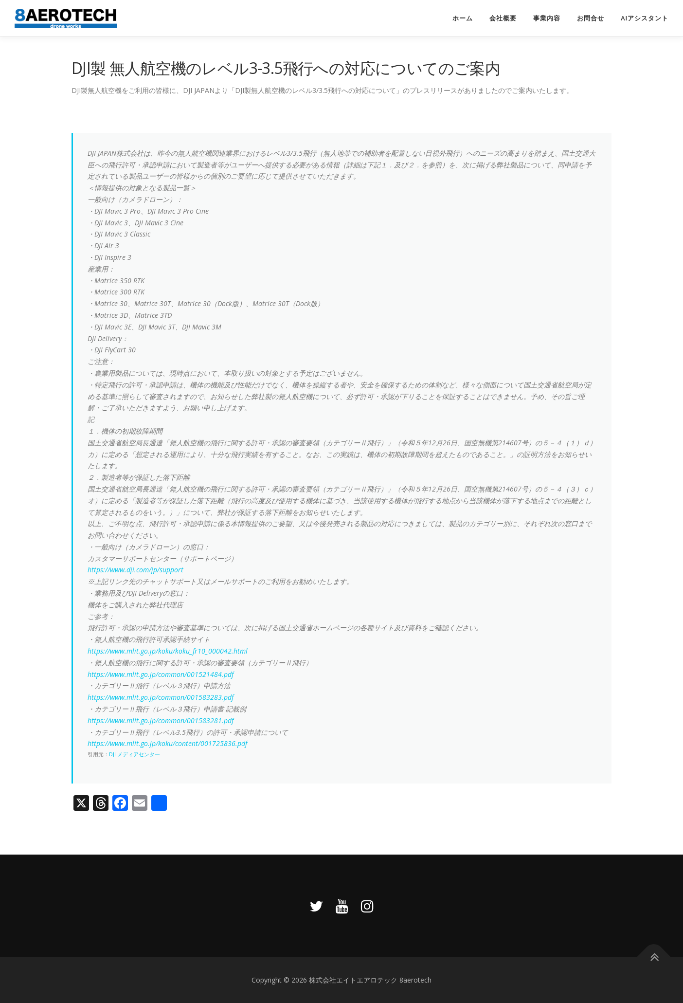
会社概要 (503, 18)
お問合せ (590, 18)
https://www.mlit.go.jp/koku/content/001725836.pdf (167, 743)
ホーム (462, 18)
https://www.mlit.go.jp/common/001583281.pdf (161, 720)
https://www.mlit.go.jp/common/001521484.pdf (161, 674)
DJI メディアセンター (134, 754)
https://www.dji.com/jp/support (135, 569)
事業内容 (546, 18)
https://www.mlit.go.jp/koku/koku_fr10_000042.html (168, 651)
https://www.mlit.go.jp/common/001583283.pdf (161, 697)
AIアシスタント (644, 18)
